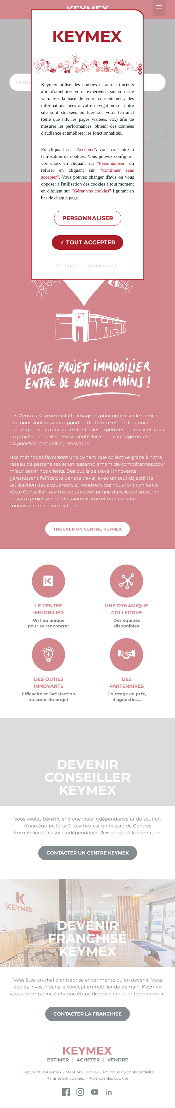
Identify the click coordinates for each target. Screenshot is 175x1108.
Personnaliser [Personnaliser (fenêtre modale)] (87, 218)
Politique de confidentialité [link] (87, 266)
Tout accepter (87, 242)
